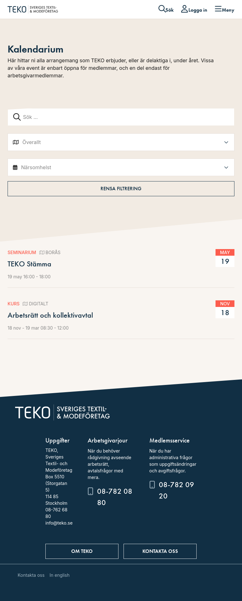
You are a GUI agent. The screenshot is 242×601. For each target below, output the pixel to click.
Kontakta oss (160, 551)
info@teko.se (58, 523)
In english (59, 575)
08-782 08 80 (114, 496)
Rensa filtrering (121, 188)
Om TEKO (82, 551)
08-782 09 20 (176, 490)
